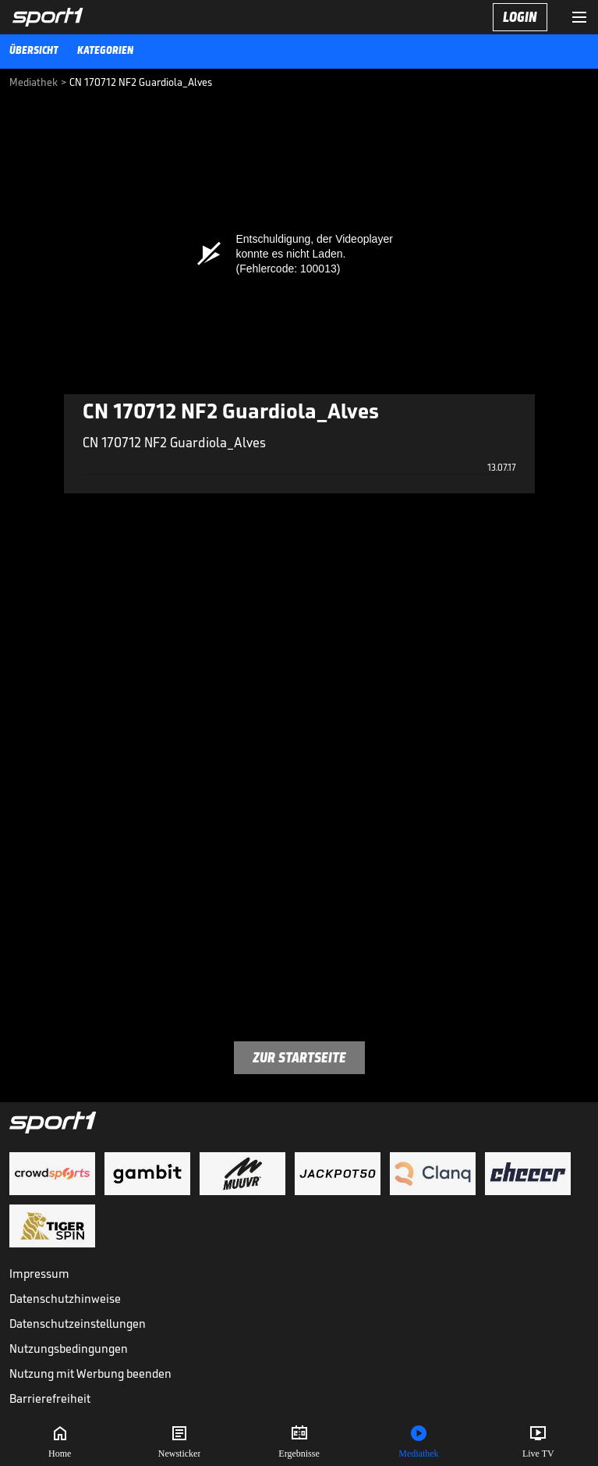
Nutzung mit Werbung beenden (90, 1373)
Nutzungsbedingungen (68, 1348)
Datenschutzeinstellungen (77, 1323)
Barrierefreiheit (49, 1398)
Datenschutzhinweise (65, 1298)
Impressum (39, 1273)
